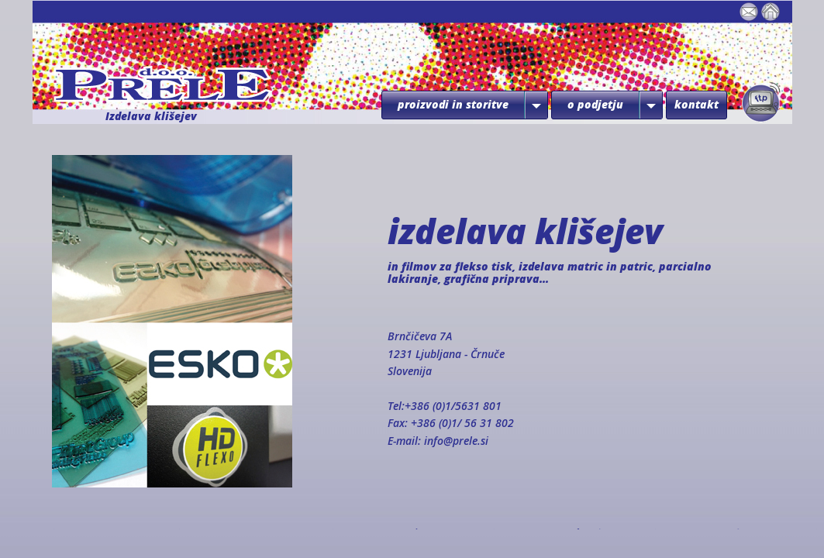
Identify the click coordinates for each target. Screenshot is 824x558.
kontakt (696, 104)
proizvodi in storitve (453, 104)
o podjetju (595, 104)
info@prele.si (456, 440)
